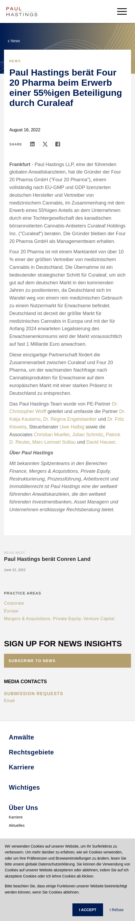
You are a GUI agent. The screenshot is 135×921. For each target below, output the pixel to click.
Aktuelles (17, 825)
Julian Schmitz (87, 434)
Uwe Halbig (72, 427)
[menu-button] (122, 11)
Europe (11, 611)
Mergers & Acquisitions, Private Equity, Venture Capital (59, 618)
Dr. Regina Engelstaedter (70, 419)
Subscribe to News (32, 661)
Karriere (16, 817)
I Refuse (117, 910)
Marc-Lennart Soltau (54, 442)
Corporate (14, 603)
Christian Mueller (51, 434)
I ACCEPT (87, 910)
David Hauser (100, 442)
